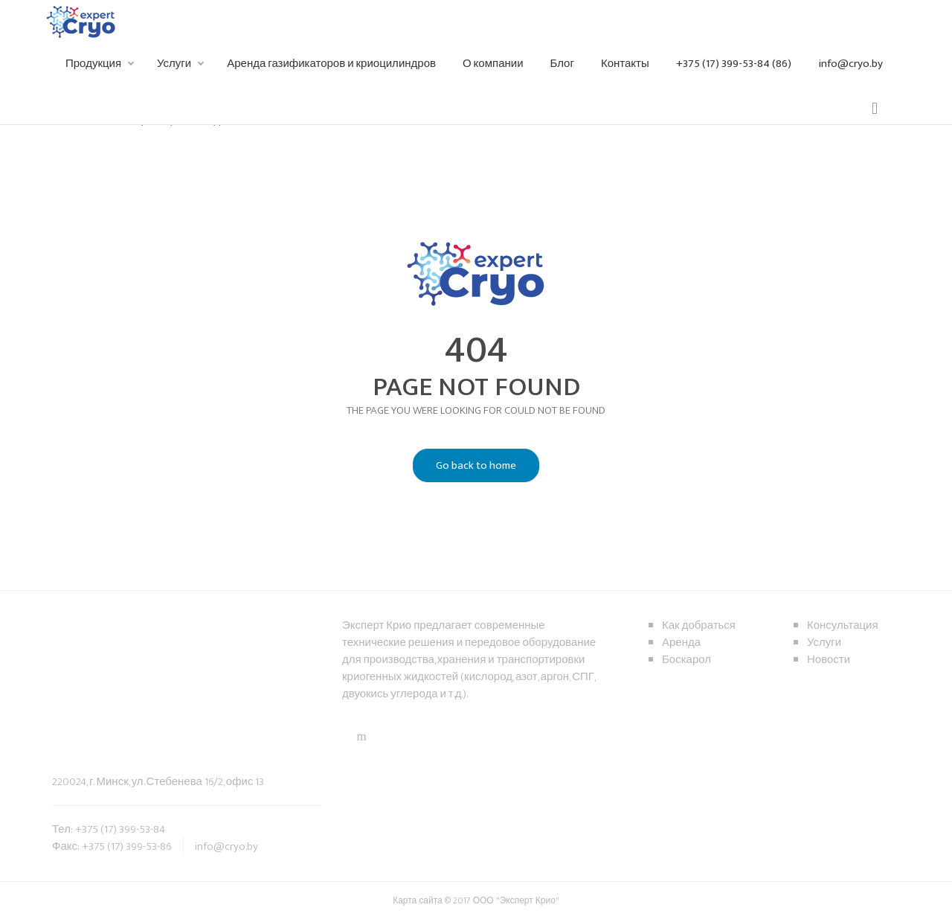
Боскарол (686, 659)
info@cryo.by (850, 63)
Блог (562, 63)
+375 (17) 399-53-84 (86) (733, 63)
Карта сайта (419, 900)
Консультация (842, 625)
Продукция (93, 63)
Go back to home (464, 465)
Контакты (625, 63)
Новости (828, 659)
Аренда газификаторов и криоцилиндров (331, 63)
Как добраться (699, 625)
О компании (493, 63)
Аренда (681, 642)
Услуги (174, 63)
